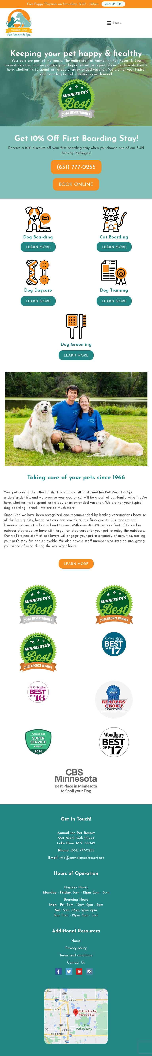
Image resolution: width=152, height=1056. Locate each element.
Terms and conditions (76, 955)
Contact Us (76, 963)
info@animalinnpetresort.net (82, 858)
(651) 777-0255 (82, 850)
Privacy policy (76, 948)
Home (76, 941)
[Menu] (114, 23)
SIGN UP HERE (113, 4)
